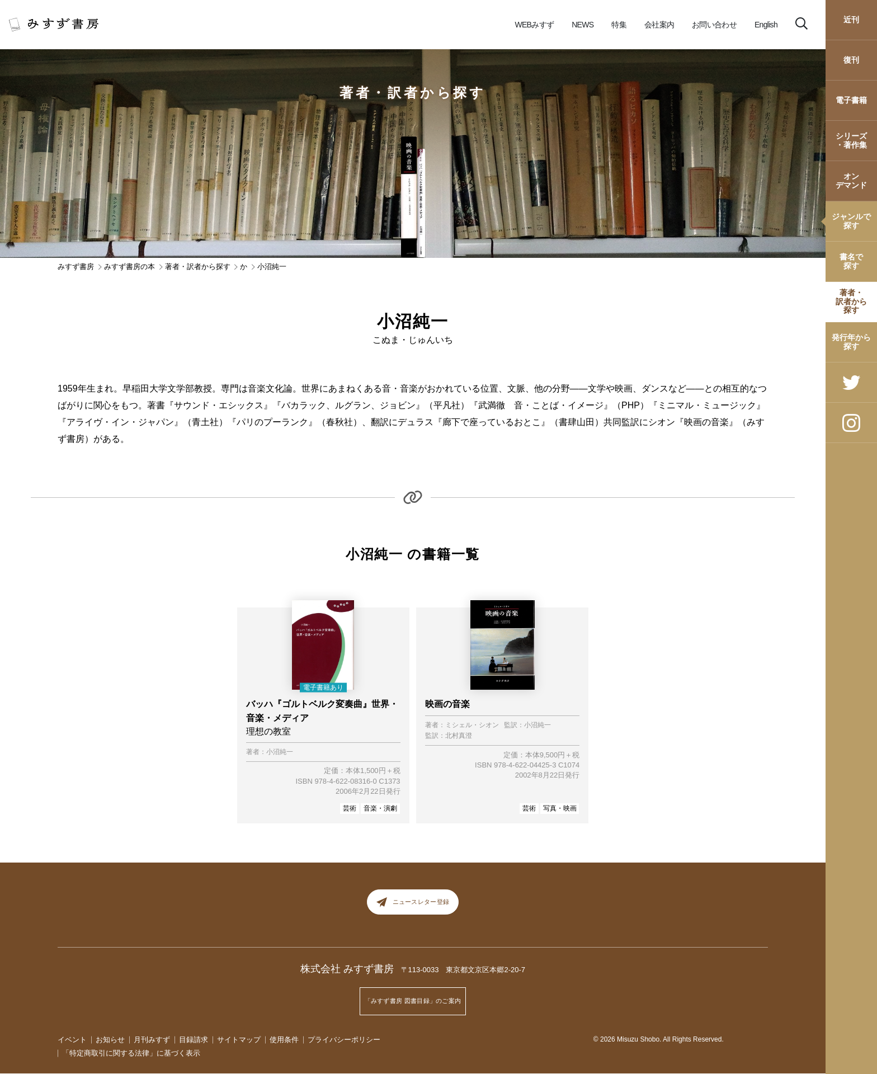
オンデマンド (851, 180)
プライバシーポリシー (344, 1039)
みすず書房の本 (129, 266)
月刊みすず (152, 1039)
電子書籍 (851, 100)
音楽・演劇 (380, 808)
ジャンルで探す (851, 220)
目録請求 (193, 1039)
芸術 (349, 808)
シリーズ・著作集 (851, 140)
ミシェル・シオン (472, 725)
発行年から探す (851, 341)
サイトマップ (239, 1039)
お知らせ (110, 1039)
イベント (72, 1039)
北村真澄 (458, 735)
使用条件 (284, 1039)
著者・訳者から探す (851, 301)
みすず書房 (76, 266)
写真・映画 (560, 808)
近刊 (851, 19)
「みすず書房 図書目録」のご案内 (412, 1005)
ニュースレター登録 (413, 906)
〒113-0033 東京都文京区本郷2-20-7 (463, 978)
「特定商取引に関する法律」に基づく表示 (131, 1053)
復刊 (851, 59)
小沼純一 (279, 752)
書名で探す (851, 261)
